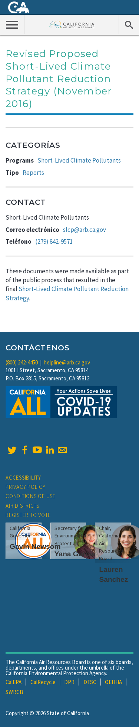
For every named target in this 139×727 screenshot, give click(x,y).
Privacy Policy (26, 486)
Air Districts (22, 505)
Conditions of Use (31, 496)
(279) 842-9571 (54, 241)
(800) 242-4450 (22, 362)
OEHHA (113, 682)
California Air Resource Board (72, 24)
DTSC (89, 682)
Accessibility (23, 477)
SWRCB (14, 692)
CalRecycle (43, 682)
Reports (33, 173)
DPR (69, 682)
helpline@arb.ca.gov (67, 362)
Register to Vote (28, 514)
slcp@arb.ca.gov (84, 230)
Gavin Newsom (35, 546)
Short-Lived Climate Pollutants (79, 160)
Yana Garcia (74, 554)
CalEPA (13, 682)
